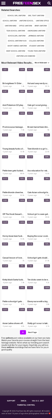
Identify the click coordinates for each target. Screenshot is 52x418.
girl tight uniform (36, 16)
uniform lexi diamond (25, 56)
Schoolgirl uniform (17, 36)
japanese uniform (36, 36)
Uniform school (26, 21)
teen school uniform (15, 31)
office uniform (25, 26)
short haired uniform (17, 46)
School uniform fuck (17, 41)
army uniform (41, 26)
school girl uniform (16, 16)
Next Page (32, 332)
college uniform (36, 41)
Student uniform (36, 46)
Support (11, 401)
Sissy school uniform (15, 51)
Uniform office (42, 21)
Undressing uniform (36, 31)
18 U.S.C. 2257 (38, 401)
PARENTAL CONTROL (26, 405)
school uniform (10, 21)
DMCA (23, 401)
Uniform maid (11, 26)
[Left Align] (4, 3)
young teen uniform (36, 51)
